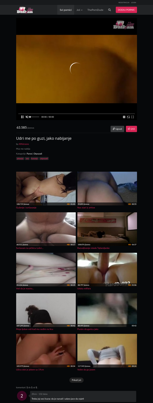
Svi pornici (66, 9)
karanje (34, 158)
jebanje (20, 158)
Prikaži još (76, 380)
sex (27, 158)
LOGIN (133, 2)
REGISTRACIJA (124, 2)
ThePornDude (95, 9)
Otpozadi (37, 153)
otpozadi (44, 158)
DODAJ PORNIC (126, 9)
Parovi (29, 153)
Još (80, 9)
